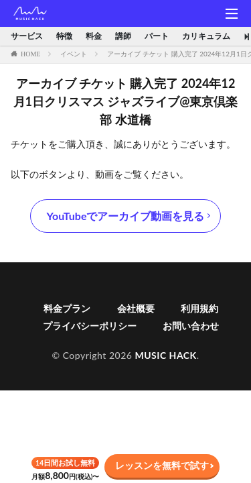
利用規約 (199, 308)
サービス (27, 36)
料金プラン (67, 308)
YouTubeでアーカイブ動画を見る (126, 215)
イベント (73, 54)
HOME (30, 53)
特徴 (64, 36)
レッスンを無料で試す (162, 465)
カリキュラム (206, 36)
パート (157, 36)
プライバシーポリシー (90, 325)
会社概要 (136, 308)
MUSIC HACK (165, 355)
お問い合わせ (191, 325)
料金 (94, 36)
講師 (123, 36)
